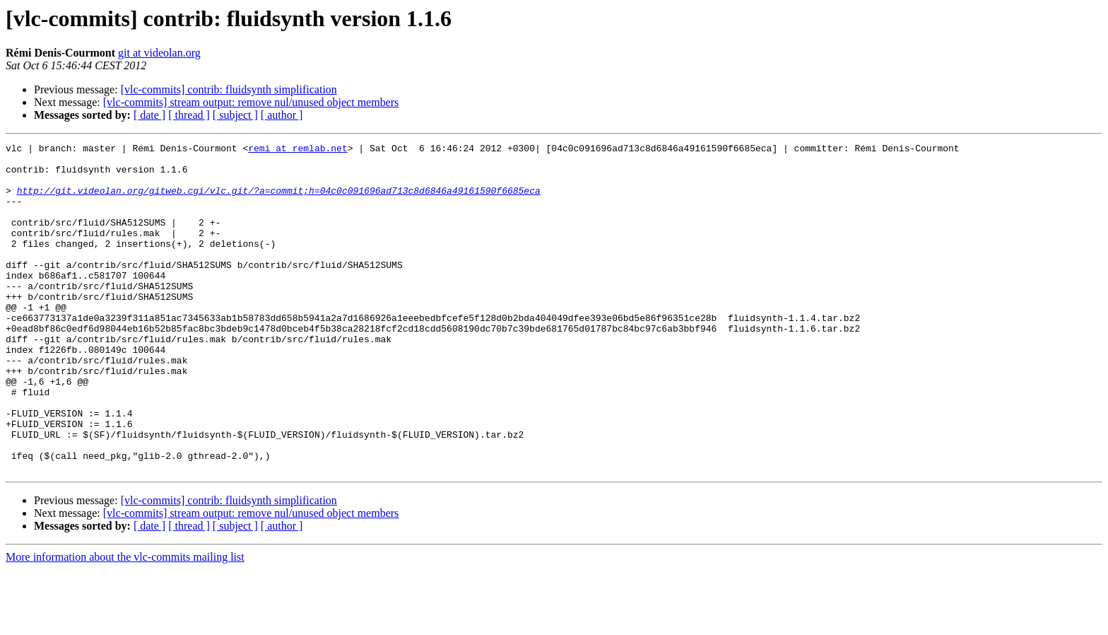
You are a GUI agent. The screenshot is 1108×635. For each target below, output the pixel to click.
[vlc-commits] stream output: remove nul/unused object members (251, 102)
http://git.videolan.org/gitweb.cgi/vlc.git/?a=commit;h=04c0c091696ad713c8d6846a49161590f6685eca (279, 200)
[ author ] (282, 115)
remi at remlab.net (297, 150)
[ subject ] (235, 115)
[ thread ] (189, 115)
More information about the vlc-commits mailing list (125, 623)
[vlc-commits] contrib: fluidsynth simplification (229, 89)
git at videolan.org (159, 53)
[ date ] (149, 115)
